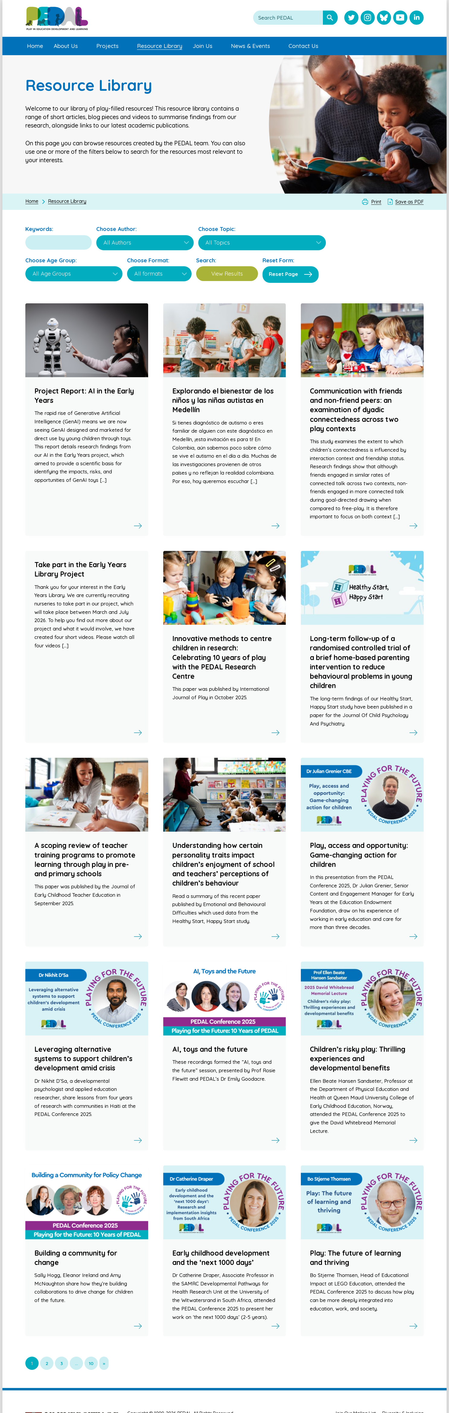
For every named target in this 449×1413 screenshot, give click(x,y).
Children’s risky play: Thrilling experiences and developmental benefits (358, 1058)
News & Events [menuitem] (250, 45)
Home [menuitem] (35, 45)
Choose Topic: (216, 229)
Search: (206, 260)
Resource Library (67, 201)
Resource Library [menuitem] (159, 45)
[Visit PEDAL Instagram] (368, 18)
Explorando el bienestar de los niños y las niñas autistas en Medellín (223, 400)
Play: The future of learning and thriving (355, 1258)
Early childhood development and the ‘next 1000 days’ (221, 1258)
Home (31, 201)
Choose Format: (148, 260)
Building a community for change (75, 1258)
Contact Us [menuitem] (303, 45)
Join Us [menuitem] (202, 45)
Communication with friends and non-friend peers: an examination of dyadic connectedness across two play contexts (356, 410)
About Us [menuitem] (66, 45)
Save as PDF (409, 202)
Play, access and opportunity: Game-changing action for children (359, 854)
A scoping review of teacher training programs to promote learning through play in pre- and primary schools (84, 859)
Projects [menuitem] (107, 45)
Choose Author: (116, 229)
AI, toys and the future (210, 1049)
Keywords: (39, 229)
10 (91, 1363)
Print (376, 202)
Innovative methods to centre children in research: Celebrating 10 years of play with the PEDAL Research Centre (222, 657)
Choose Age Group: (51, 260)
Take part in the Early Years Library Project (80, 569)
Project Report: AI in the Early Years (84, 396)
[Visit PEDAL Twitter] (351, 18)
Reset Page (283, 274)
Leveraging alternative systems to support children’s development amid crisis (83, 1058)
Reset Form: (278, 260)
